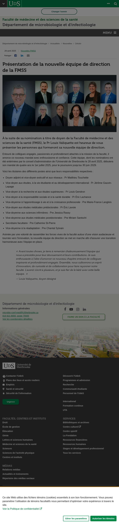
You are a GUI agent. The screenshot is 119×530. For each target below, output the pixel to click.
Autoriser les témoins (103, 518)
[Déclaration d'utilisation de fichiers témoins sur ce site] (59, 508)
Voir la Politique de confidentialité (20, 508)
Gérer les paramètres (76, 518)
